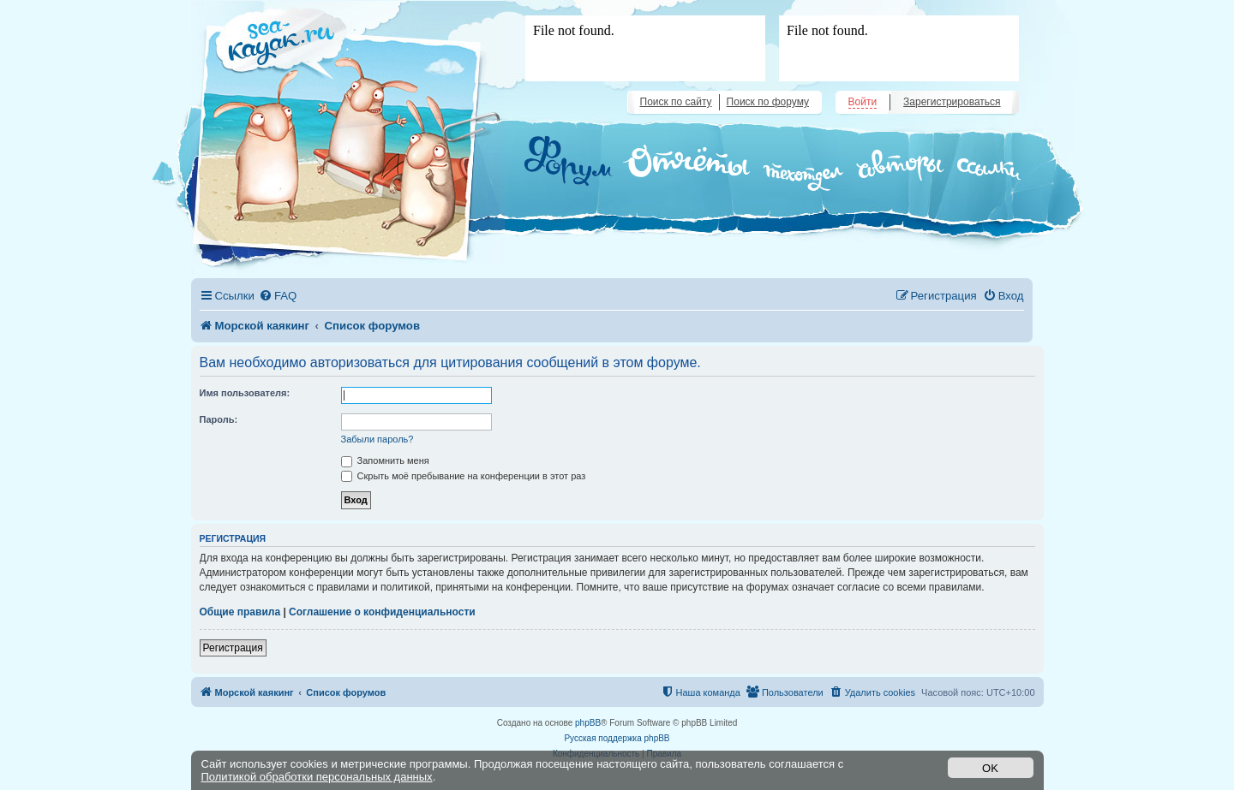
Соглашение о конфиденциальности (382, 612)
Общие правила (240, 612)
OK (990, 768)
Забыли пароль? (377, 439)
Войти (863, 102)
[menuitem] (278, 295)
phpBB (588, 723)
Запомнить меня (385, 460)
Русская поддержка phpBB (616, 738)
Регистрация (233, 648)
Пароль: (219, 419)
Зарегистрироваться (951, 102)
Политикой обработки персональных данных (317, 776)
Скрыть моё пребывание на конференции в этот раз (463, 476)
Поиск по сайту (676, 102)
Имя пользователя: (245, 393)
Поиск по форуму (768, 102)
